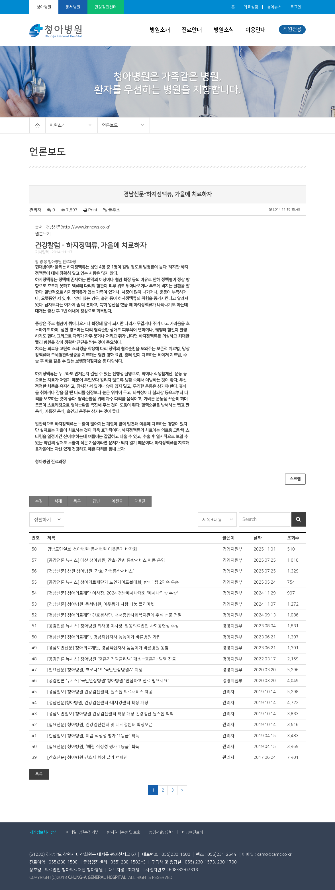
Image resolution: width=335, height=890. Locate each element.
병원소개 (160, 30)
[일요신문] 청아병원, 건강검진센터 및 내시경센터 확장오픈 (100, 724)
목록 (77, 501)
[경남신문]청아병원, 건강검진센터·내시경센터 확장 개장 (97, 702)
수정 (39, 501)
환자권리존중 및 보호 (123, 832)
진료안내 (191, 30)
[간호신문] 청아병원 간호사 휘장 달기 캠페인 (87, 757)
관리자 (35, 210)
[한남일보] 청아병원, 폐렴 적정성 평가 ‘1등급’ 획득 (93, 735)
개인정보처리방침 (43, 832)
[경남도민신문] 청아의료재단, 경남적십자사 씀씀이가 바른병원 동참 (108, 648)
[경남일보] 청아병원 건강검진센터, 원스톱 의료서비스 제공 (100, 691)
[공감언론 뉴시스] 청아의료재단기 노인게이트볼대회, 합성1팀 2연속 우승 (113, 582)
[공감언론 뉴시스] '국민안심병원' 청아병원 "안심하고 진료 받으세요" (108, 680)
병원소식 (223, 30)
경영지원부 (232, 549)
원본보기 (43, 233)
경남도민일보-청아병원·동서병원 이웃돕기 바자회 (92, 549)
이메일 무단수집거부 (82, 832)
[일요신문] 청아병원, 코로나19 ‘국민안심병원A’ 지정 (94, 670)
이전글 (117, 501)
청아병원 (43, 7)
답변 (96, 501)
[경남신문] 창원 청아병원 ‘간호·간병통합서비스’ (90, 571)
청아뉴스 (274, 7)
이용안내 (255, 30)
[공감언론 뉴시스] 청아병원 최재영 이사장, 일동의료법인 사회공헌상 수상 (113, 626)
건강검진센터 (106, 7)
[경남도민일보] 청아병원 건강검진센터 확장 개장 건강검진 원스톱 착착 (110, 713)
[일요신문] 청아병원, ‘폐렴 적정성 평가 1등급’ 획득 (93, 746)
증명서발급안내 (161, 832)
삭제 (58, 501)
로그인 (295, 7)
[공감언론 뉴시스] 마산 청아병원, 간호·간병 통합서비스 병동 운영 (106, 560)
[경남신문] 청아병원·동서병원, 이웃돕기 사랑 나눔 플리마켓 (101, 604)
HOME (37, 125)
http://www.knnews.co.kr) (86, 227)
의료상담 (251, 7)
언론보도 (121, 126)
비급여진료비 (192, 832)
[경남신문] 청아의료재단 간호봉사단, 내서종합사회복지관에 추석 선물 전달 (114, 615)
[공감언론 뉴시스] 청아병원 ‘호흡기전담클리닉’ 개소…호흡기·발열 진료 (111, 659)
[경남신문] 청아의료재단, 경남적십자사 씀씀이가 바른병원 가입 (104, 637)
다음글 (140, 501)
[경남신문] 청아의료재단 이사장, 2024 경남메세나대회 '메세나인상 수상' (112, 593)
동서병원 (73, 7)
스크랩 (295, 479)
